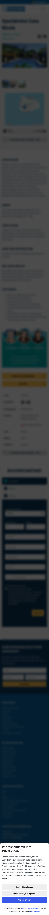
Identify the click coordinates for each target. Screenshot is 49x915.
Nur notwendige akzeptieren (24, 893)
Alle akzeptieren (24, 900)
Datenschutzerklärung (30, 908)
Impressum (36, 911)
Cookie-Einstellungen (24, 887)
